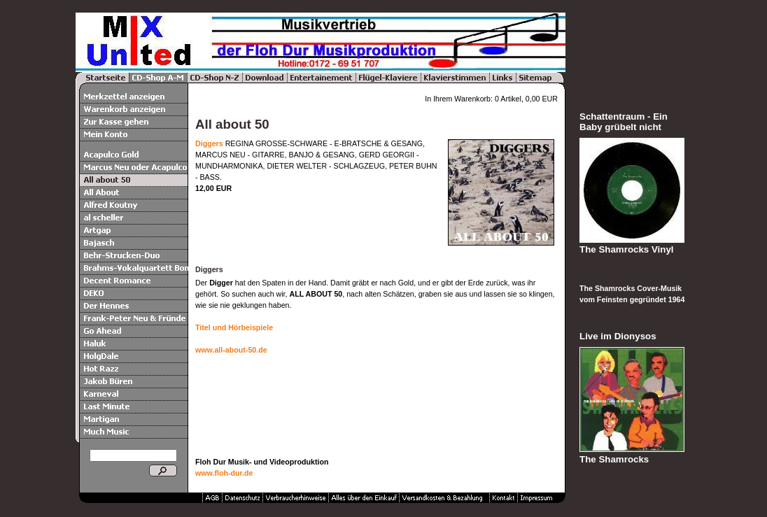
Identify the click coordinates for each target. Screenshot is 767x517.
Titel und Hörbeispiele (234, 327)
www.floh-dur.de (224, 473)
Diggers (209, 143)
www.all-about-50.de (231, 350)
